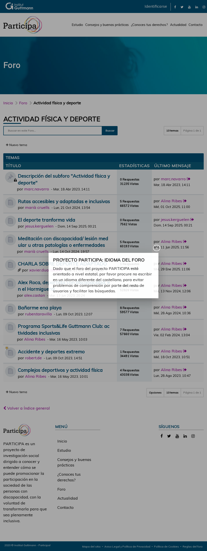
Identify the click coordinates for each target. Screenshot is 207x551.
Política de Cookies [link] (166, 546)
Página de (192, 130)
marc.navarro (36, 188)
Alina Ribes (171, 200)
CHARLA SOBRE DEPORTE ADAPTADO (62, 264)
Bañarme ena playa (40, 308)
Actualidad (178, 25)
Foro (61, 489)
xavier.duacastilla (45, 270)
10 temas (172, 130)
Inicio (8, 102)
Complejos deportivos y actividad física (60, 370)
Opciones (155, 392)
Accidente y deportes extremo (51, 351)
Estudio (77, 25)
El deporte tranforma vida (46, 220)
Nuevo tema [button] (16, 145)
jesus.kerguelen (39, 226)
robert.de (33, 357)
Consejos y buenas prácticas (107, 25)
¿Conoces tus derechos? (149, 25)
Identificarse (156, 6)
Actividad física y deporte (51, 119)
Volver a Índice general (26, 408)
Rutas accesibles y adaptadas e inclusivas (64, 201)
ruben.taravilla (38, 313)
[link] (175, 6)
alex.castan (34, 295)
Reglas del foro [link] (193, 546)
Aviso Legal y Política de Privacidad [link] (127, 546)
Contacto (196, 25)
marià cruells (37, 207)
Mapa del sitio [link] (91, 546)
